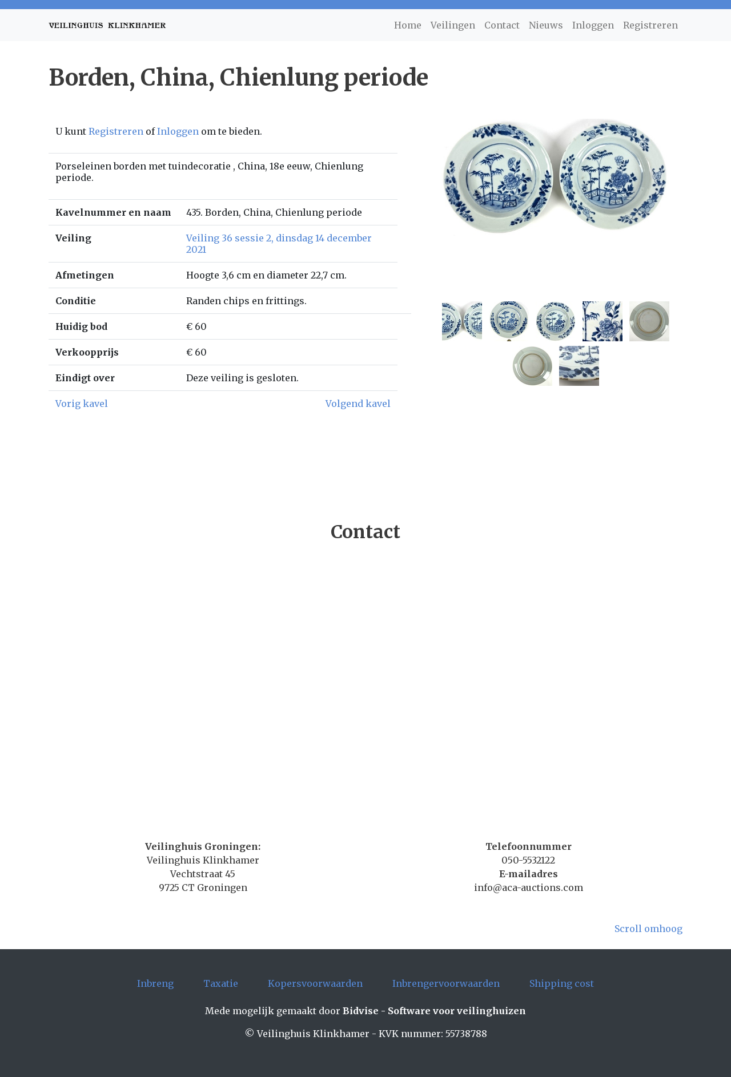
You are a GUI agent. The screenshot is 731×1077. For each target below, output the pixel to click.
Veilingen (453, 25)
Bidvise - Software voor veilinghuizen (434, 1011)
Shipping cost (561, 983)
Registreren (650, 25)
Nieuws (546, 25)
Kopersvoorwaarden (315, 983)
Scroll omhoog (648, 928)
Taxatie (220, 983)
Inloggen (593, 25)
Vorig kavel (81, 403)
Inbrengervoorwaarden (446, 983)
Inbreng (155, 983)
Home (407, 25)
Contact (502, 25)
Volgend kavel (358, 403)
